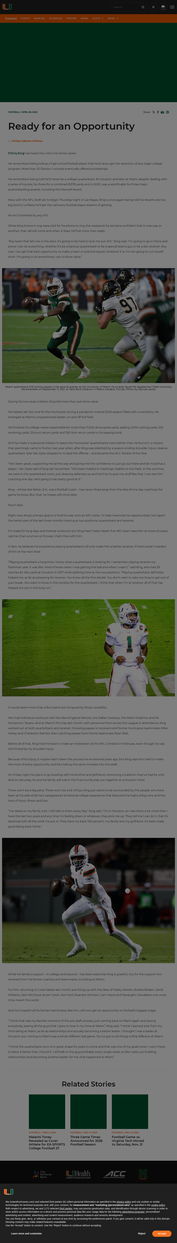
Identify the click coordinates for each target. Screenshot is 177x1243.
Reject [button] (141, 1233)
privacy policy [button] (124, 1201)
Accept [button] (162, 1233)
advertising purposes (133, 1211)
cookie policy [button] (158, 1205)
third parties (66, 1208)
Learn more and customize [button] (26, 1233)
